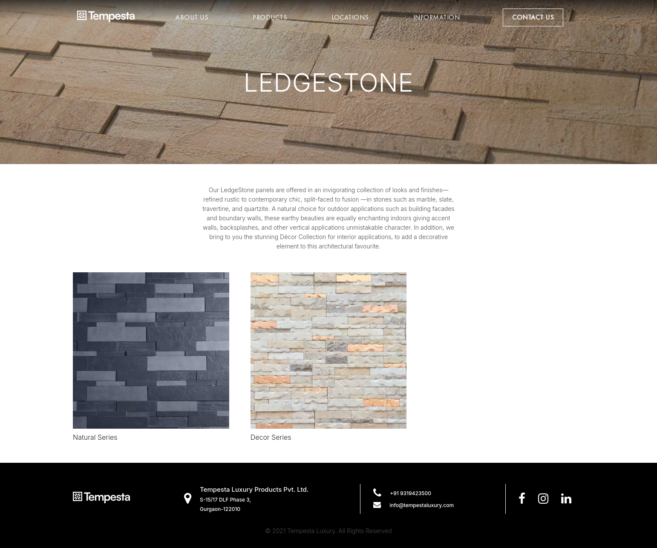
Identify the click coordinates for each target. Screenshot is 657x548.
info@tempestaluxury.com (421, 505)
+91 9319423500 (410, 493)
